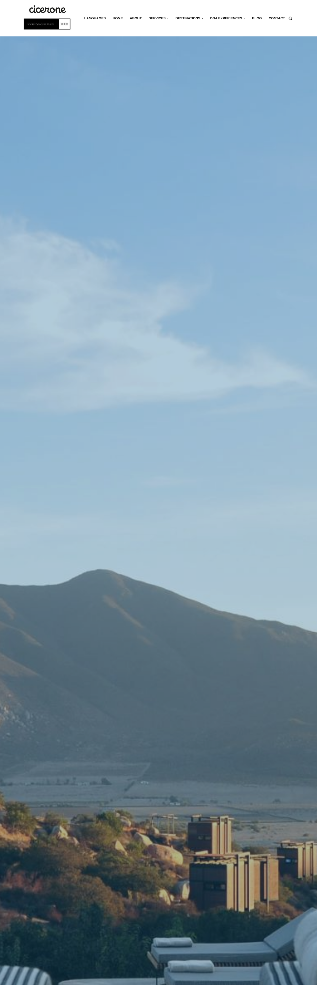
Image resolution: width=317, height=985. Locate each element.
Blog (257, 18)
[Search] (290, 18)
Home (118, 18)
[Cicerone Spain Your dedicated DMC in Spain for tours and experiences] (49, 18)
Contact (277, 18)
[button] (168, 18)
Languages (95, 18)
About (136, 18)
